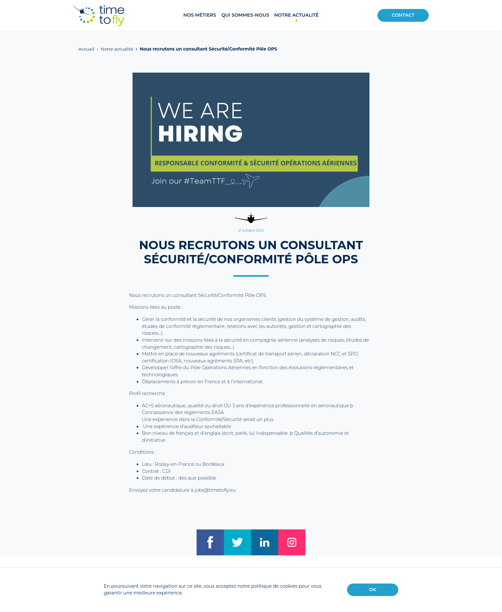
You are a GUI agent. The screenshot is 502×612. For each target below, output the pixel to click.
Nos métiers (199, 15)
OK (372, 589)
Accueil (86, 49)
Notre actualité (296, 15)
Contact (403, 15)
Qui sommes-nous (245, 15)
